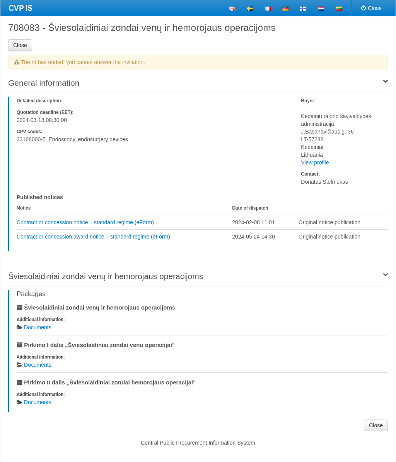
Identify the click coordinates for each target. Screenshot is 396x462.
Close (371, 8)
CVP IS (20, 8)
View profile (315, 162)
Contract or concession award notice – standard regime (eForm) (93, 237)
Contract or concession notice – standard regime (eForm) (85, 222)
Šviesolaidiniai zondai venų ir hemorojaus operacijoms (105, 276)
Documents (37, 327)
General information (43, 82)
